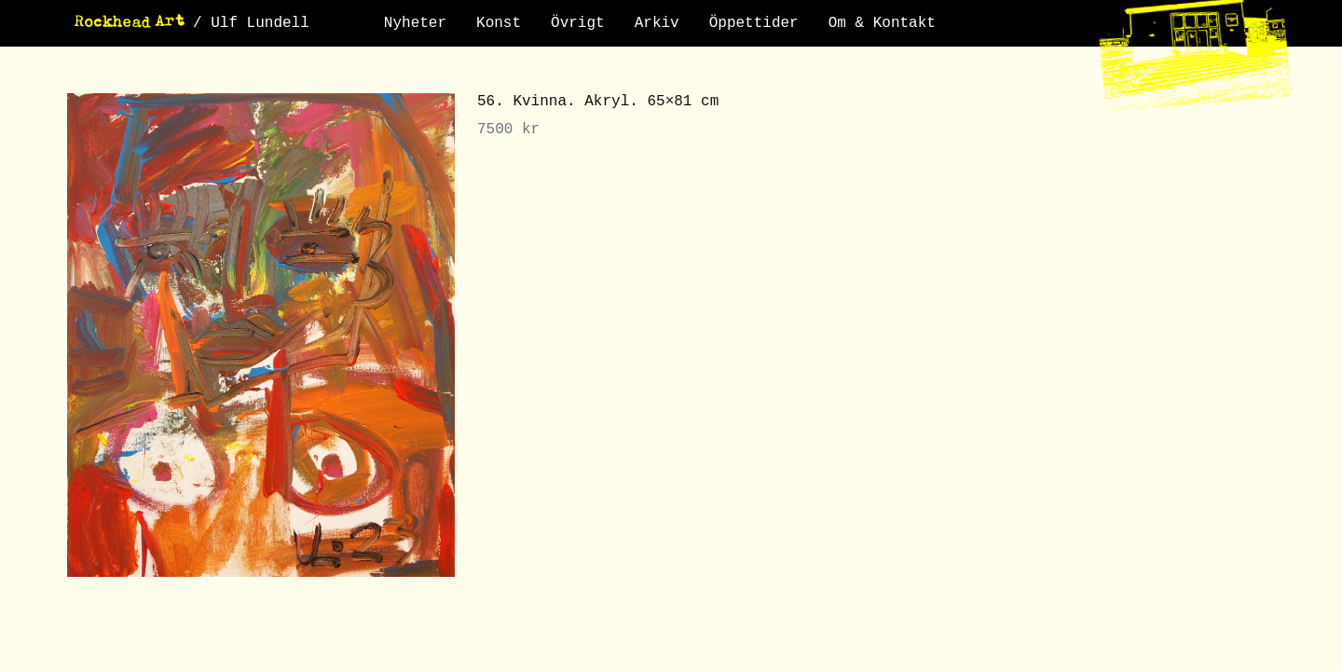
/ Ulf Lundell (251, 23)
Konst (498, 23)
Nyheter (415, 23)
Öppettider (754, 23)
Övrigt (578, 23)
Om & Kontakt (882, 23)
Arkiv (657, 23)
